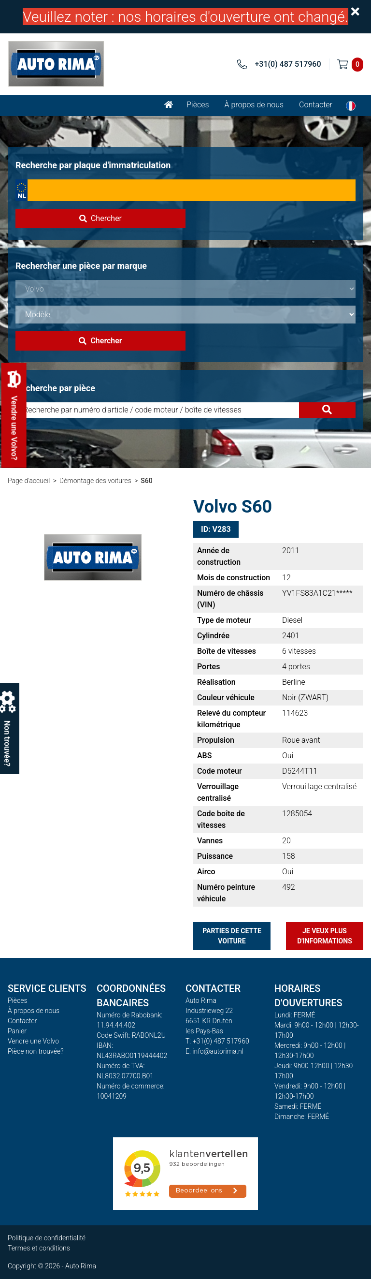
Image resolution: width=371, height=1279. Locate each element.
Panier (17, 1031)
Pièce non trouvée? (36, 1051)
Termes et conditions (39, 1248)
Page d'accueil (29, 481)
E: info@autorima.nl (214, 1051)
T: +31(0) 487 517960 (217, 1041)
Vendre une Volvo (33, 1041)
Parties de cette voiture (231, 936)
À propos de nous (254, 104)
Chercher (100, 218)
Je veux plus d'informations (324, 936)
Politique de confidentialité (47, 1238)
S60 (146, 481)
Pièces (197, 104)
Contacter (315, 104)
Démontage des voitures (95, 481)
